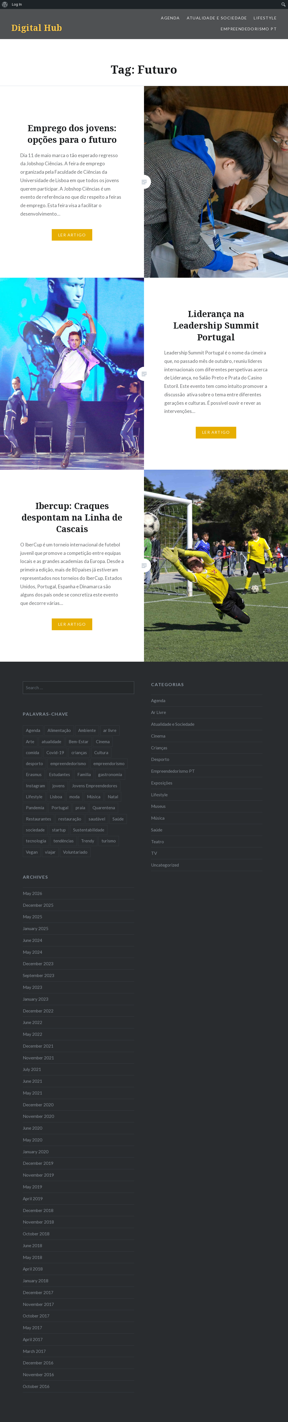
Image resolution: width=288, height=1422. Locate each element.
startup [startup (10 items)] (59, 829)
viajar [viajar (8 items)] (50, 851)
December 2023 (38, 963)
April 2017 (33, 1339)
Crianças (159, 747)
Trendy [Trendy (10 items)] (87, 840)
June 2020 (32, 1128)
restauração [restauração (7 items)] (69, 818)
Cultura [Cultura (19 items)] (101, 752)
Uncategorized (165, 864)
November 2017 (38, 1304)
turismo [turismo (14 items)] (109, 840)
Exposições (161, 782)
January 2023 (35, 998)
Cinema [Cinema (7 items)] (103, 741)
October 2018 (36, 1233)
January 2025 (35, 928)
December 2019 (38, 1163)
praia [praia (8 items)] (80, 807)
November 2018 (38, 1221)
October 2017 (36, 1315)
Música (158, 817)
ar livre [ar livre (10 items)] (109, 730)
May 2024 (32, 952)
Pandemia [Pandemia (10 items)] (35, 807)
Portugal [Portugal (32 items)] (59, 807)
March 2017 (34, 1351)
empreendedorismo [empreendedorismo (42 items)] (68, 763)
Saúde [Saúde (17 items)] (118, 818)
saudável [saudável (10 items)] (97, 818)
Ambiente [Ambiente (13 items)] (87, 730)
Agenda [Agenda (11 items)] (33, 730)
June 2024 (32, 940)
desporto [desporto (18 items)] (34, 763)
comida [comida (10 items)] (32, 752)
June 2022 (32, 1022)
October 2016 (36, 1386)
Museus (158, 806)
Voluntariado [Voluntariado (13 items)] (75, 851)
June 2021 (32, 1081)
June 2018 (32, 1245)
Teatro (157, 841)
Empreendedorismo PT (249, 28)
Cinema (158, 735)
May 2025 (32, 916)
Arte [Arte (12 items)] (30, 741)
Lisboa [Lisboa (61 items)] (56, 796)
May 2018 (32, 1257)
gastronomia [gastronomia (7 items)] (110, 774)
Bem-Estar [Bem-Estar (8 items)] (79, 741)
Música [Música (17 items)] (93, 796)
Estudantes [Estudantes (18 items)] (59, 774)
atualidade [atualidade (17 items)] (51, 741)
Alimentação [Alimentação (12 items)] (59, 730)
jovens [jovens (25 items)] (58, 785)
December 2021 (38, 1045)
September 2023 (38, 975)
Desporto (160, 759)
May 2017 (32, 1327)
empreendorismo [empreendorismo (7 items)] (109, 763)
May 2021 (32, 1092)
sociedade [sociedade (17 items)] (35, 829)
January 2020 (35, 1151)
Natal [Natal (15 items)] (113, 796)
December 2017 (38, 1292)
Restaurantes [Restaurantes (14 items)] (38, 818)
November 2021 (38, 1057)
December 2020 (38, 1104)
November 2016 (38, 1374)
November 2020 (38, 1116)
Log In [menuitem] (17, 4)
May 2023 (32, 987)
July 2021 (32, 1069)
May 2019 (32, 1186)
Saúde (156, 829)
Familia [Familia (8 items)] (84, 774)
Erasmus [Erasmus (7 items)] (34, 774)
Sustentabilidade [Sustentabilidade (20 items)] (88, 829)
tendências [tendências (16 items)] (63, 840)
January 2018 (35, 1280)
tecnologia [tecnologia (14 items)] (36, 840)
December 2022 (38, 1010)
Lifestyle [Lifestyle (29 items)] (34, 796)
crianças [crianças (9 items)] (79, 752)
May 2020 (32, 1139)
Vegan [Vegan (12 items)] (32, 851)
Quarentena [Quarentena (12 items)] (104, 807)
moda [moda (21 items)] (74, 796)
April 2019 (33, 1198)
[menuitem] (5, 4)
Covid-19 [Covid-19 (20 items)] (55, 752)
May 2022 (32, 1034)
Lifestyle (265, 17)
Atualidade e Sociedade (217, 17)
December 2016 (38, 1362)
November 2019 (38, 1174)
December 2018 (38, 1210)
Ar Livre (158, 712)
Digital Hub (36, 27)
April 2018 (33, 1268)
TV (154, 853)
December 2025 (38, 905)
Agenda (170, 17)
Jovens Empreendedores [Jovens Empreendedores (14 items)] (94, 785)
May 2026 (32, 893)
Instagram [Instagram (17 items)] (35, 785)
